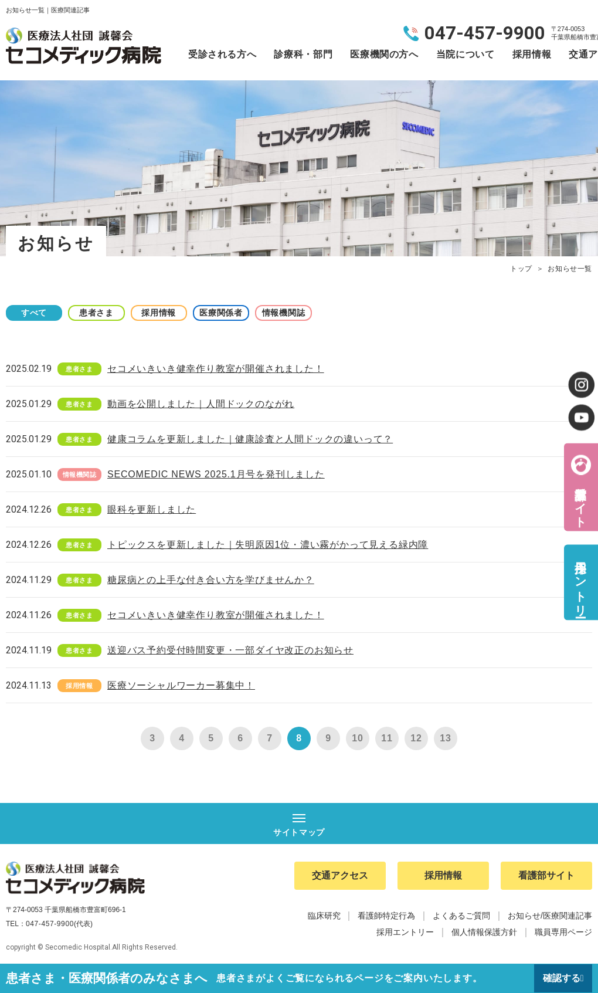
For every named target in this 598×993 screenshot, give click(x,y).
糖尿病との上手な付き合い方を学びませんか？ (210, 580)
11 (386, 738)
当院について (465, 54)
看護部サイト (580, 500)
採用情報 (532, 54)
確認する (561, 978)
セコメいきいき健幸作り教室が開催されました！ (215, 369)
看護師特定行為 (386, 916)
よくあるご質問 (461, 916)
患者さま (100, 312)
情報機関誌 (293, 312)
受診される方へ (222, 54)
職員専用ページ (563, 932)
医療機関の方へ (384, 54)
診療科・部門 (303, 54)
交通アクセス (340, 876)
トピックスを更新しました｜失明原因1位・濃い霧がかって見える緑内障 (267, 545)
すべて (35, 312)
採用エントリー (580, 582)
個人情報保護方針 (484, 932)
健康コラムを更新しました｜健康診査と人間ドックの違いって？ (250, 439)
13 (445, 738)
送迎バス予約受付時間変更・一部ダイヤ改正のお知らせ (230, 650)
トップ (521, 269)
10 (357, 738)
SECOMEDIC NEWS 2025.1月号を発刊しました (216, 474)
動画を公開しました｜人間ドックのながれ (200, 404)
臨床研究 (324, 916)
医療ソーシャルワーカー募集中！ (181, 685)
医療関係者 (228, 312)
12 (416, 738)
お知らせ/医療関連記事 (550, 916)
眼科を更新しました (151, 509)
